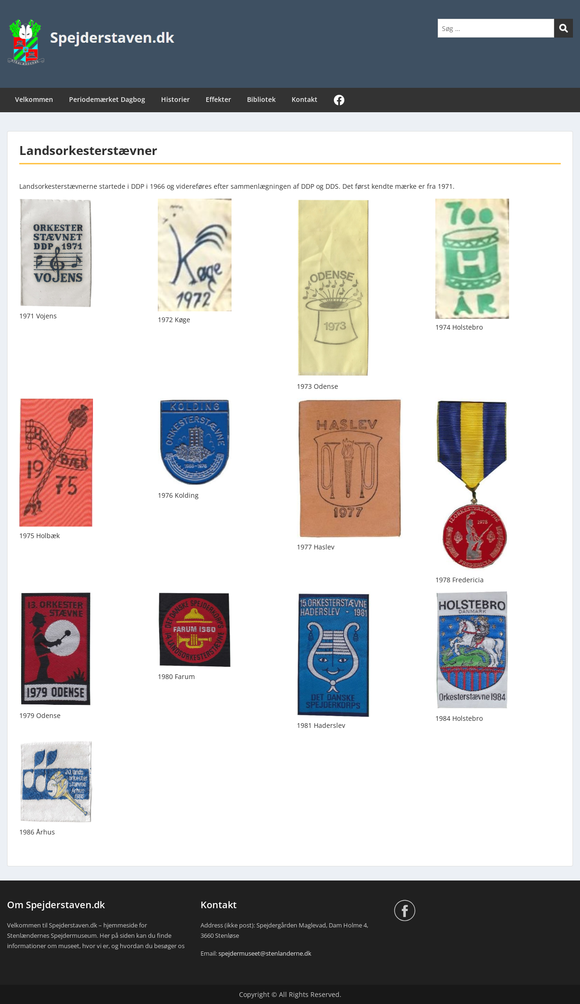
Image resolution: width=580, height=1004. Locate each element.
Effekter (218, 99)
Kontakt (304, 99)
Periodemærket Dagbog (107, 99)
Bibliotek (261, 99)
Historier (175, 99)
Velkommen (34, 99)
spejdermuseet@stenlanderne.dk (264, 953)
